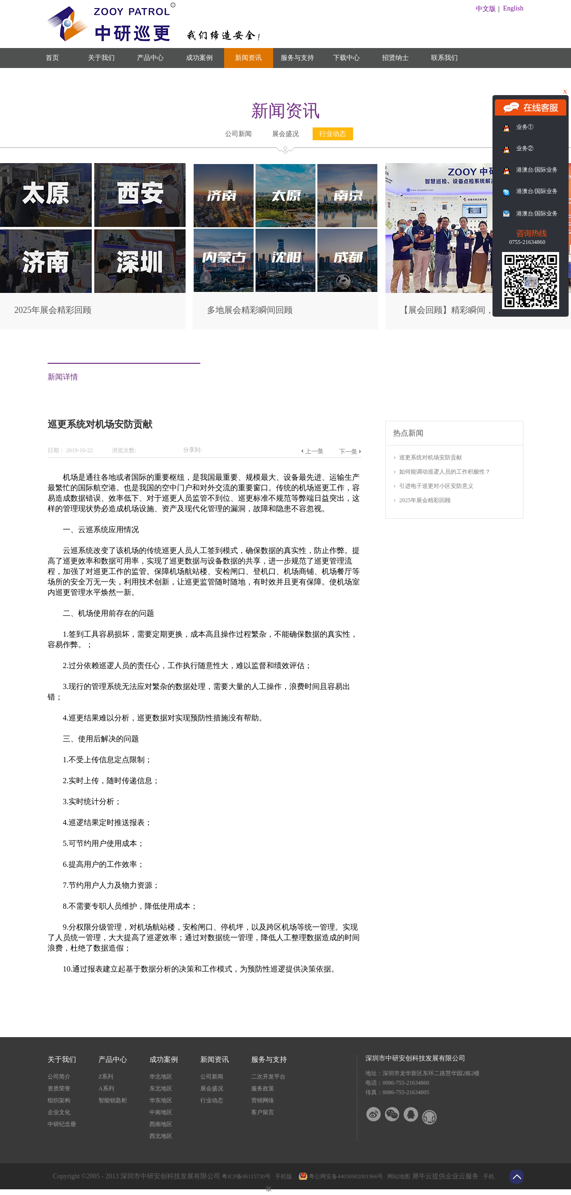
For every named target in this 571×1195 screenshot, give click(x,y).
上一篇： (312, 451)
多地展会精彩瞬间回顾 (250, 310)
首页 (52, 57)
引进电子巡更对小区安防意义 (436, 486)
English (513, 8)
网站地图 (397, 1176)
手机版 (282, 1176)
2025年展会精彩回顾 (52, 310)
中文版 (486, 8)
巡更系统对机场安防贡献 (430, 457)
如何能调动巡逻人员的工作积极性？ (445, 471)
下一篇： (350, 451)
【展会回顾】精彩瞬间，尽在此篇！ (468, 310)
